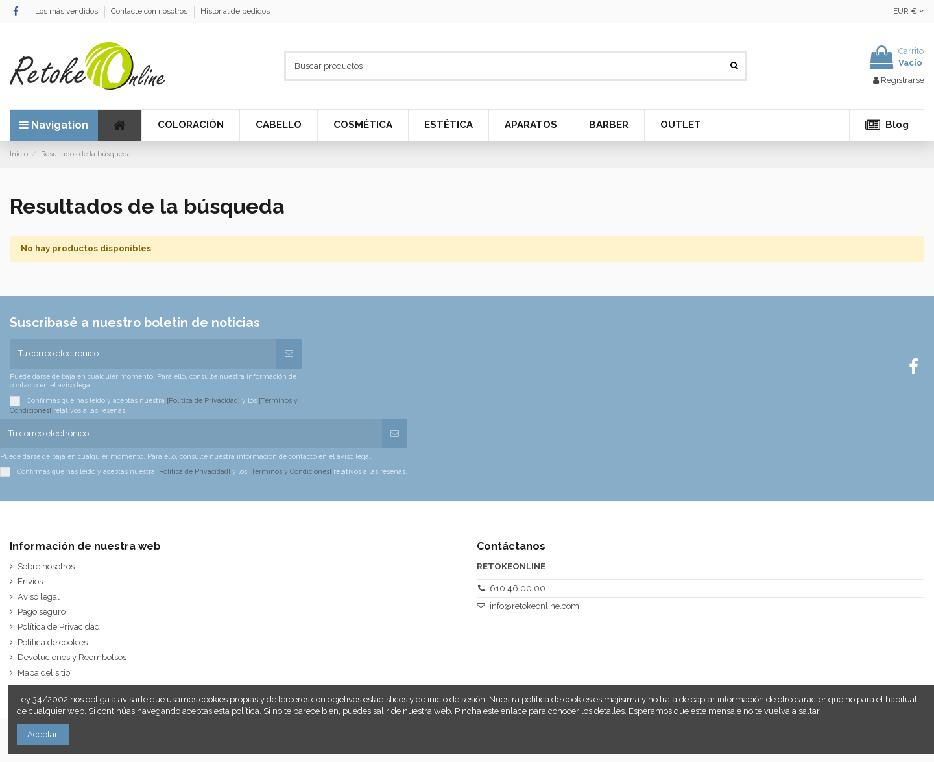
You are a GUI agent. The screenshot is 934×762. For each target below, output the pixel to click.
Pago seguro (42, 612)
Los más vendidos (67, 11)
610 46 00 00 (517, 588)
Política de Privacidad (59, 627)
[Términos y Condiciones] (290, 471)
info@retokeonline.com (534, 606)
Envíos (30, 581)
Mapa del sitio (44, 673)
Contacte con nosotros (150, 11)
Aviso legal (39, 597)
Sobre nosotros (46, 566)
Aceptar (42, 734)
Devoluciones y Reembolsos (72, 657)
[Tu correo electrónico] (143, 354)
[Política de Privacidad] (203, 400)
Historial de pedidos (235, 11)
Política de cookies (53, 642)
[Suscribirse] (289, 354)
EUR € (908, 11)
